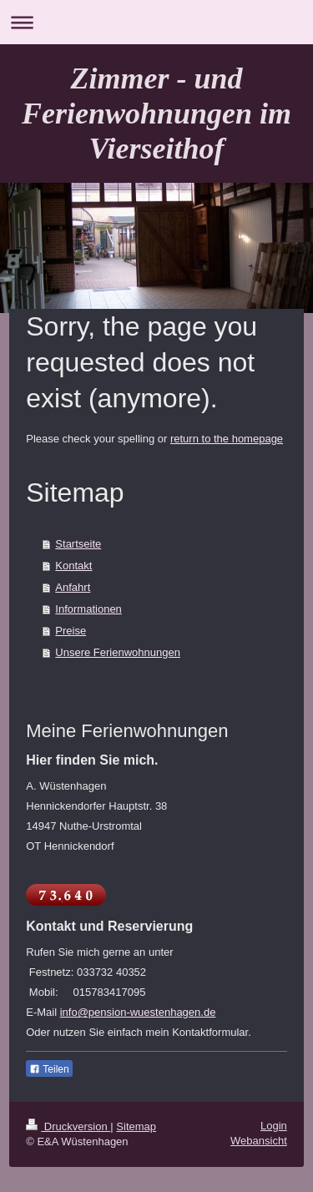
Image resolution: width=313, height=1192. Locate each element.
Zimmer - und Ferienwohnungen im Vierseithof (156, 113)
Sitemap (136, 1126)
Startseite (78, 544)
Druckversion (68, 1126)
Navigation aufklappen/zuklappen (156, 22)
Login (273, 1125)
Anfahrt (72, 587)
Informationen (88, 609)
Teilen (48, 1069)
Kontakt (73, 565)
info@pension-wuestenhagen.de (138, 1012)
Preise (70, 630)
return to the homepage (226, 438)
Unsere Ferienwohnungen (117, 652)
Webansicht (258, 1140)
